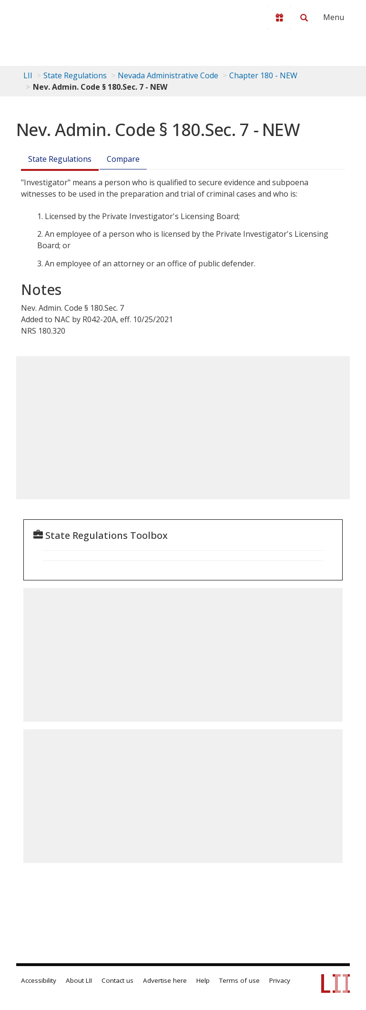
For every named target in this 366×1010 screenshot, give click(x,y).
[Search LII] (304, 17)
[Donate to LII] (279, 17)
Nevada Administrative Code (168, 75)
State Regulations (75, 75)
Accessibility (38, 980)
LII (27, 75)
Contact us (117, 980)
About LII (79, 980)
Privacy (279, 980)
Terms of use (239, 980)
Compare (123, 159)
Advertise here (165, 980)
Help (203, 980)
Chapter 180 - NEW (263, 75)
